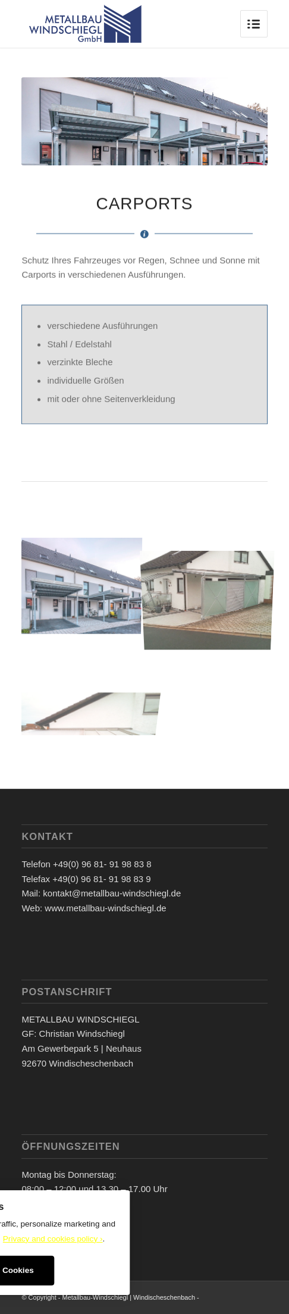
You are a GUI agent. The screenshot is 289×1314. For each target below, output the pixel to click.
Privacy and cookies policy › (53, 1238)
